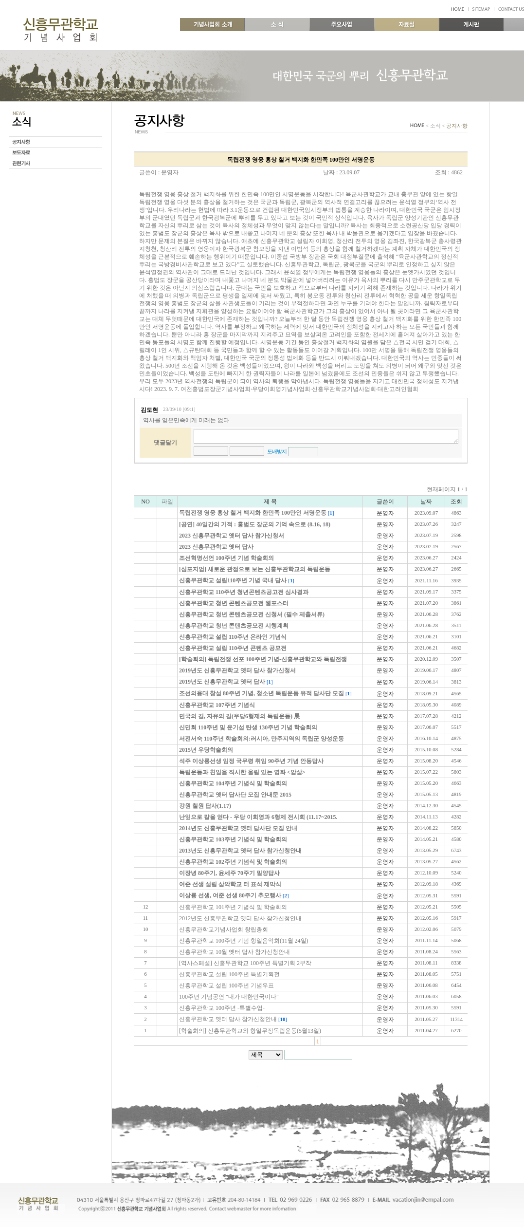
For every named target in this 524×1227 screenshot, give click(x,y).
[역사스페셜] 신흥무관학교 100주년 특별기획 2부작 (245, 963)
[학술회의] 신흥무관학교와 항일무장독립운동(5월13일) (250, 1030)
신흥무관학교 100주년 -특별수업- (222, 1007)
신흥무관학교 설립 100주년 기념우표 (226, 985)
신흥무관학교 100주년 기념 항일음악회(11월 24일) (243, 940)
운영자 (170, 172)
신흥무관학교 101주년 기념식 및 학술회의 (233, 907)
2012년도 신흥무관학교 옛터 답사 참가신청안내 (240, 918)
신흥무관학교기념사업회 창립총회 (223, 929)
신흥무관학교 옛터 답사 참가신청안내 (228, 1019)
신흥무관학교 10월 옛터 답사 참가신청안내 (234, 951)
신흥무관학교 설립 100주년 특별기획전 (229, 974)
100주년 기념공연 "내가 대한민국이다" (229, 996)
